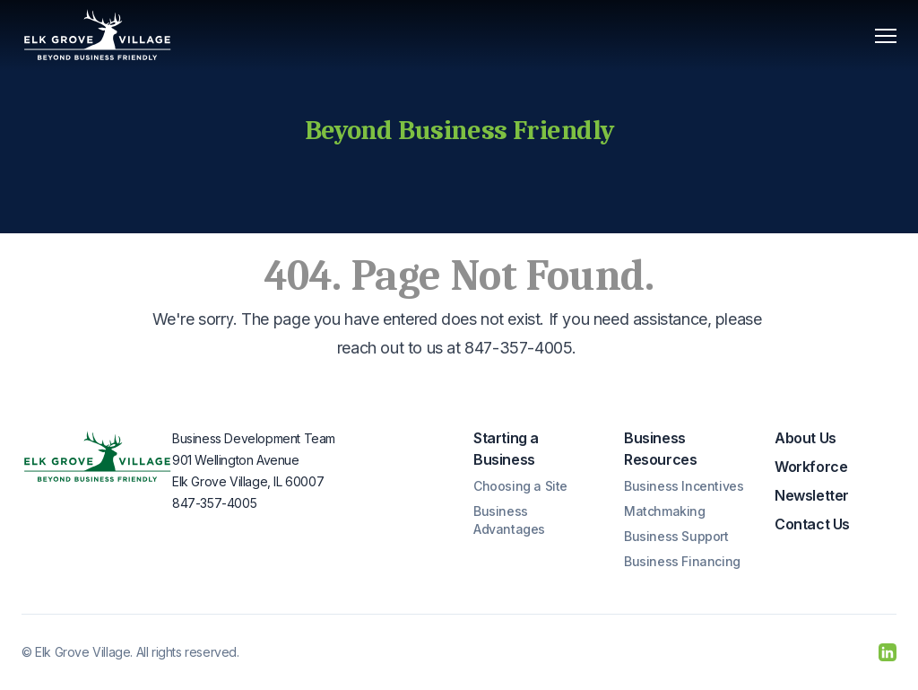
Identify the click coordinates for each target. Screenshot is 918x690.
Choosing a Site (520, 485)
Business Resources (660, 448)
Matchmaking (665, 511)
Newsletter (812, 495)
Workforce (811, 467)
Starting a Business (506, 448)
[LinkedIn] (887, 652)
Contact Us (812, 524)
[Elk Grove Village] (98, 35)
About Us (805, 438)
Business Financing (682, 561)
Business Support (676, 536)
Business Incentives (683, 485)
